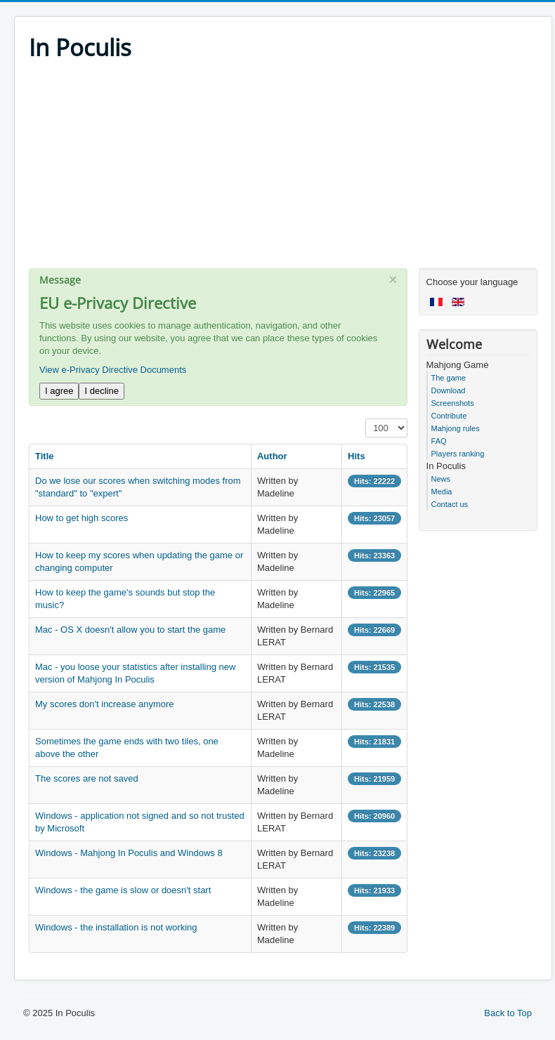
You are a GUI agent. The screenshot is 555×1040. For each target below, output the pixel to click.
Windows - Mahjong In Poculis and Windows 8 (129, 853)
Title (44, 456)
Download (448, 390)
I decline (101, 391)
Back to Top (508, 1013)
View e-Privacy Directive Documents (112, 369)
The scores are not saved (86, 778)
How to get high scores (81, 518)
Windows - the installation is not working (116, 927)
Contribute (449, 416)
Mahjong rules (455, 428)
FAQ (439, 441)
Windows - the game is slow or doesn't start (123, 890)
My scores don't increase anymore (104, 704)
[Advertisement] (283, 170)
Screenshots (452, 403)
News (441, 479)
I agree (59, 391)
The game (448, 378)
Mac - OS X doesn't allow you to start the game (130, 629)
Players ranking (458, 453)
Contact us (450, 504)
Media (441, 491)
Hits (356, 456)
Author (272, 456)
